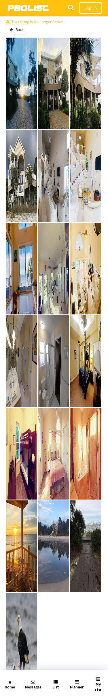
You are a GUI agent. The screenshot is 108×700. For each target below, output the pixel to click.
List (55, 685)
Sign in (90, 8)
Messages (33, 685)
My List (98, 684)
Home (10, 685)
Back (17, 29)
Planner (77, 685)
